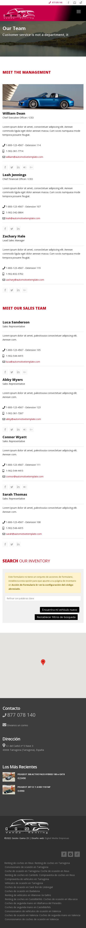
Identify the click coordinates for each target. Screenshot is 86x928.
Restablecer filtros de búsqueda (56, 617)
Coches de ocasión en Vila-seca (60, 899)
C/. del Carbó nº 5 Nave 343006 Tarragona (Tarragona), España (23, 747)
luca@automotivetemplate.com (23, 361)
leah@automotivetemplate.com (23, 218)
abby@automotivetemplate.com (23, 419)
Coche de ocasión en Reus (55, 871)
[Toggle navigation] (78, 11)
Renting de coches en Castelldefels (23, 899)
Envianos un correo (15, 725)
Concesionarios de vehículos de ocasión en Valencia (33, 911)
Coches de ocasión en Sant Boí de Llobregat (29, 887)
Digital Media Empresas (57, 838)
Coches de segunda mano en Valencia (59, 915)
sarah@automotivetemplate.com (24, 533)
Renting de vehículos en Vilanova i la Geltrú (28, 895)
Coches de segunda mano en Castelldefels (28, 907)
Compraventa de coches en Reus (57, 875)
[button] (43, 662)
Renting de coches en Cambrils (21, 875)
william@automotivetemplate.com (24, 156)
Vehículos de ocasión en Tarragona (24, 883)
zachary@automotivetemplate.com (25, 279)
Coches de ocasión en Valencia (21, 915)
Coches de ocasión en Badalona (22, 891)
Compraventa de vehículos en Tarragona (27, 879)
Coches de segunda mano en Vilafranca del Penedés (33, 903)
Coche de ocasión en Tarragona (22, 871)
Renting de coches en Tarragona (52, 863)
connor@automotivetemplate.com (24, 476)
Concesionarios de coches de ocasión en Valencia (32, 919)
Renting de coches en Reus (19, 863)
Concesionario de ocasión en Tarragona (26, 867)
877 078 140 (55, 2)
